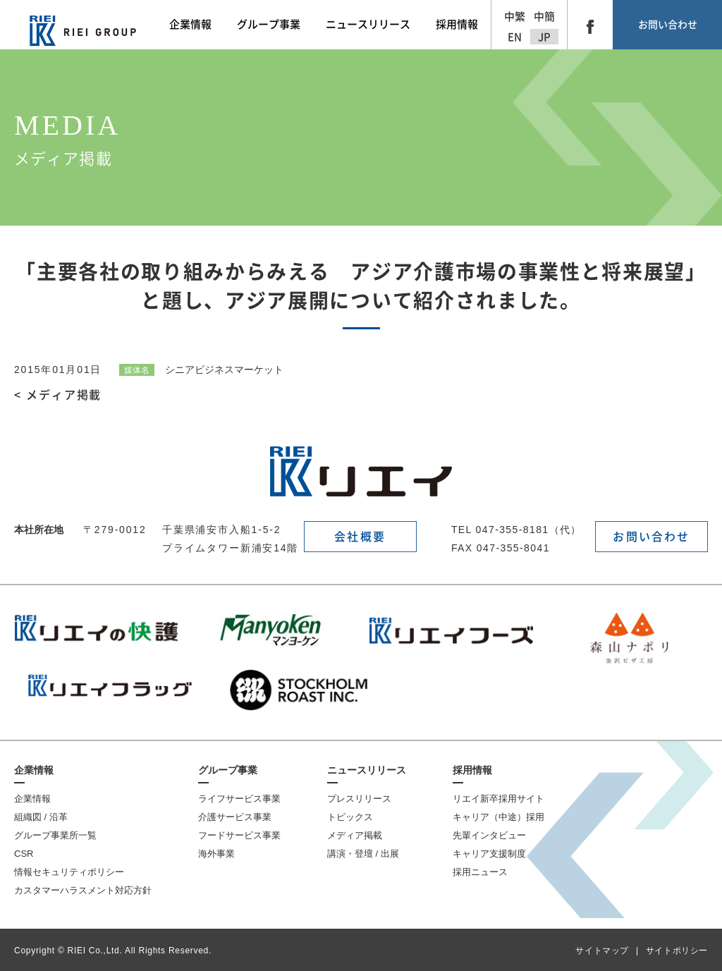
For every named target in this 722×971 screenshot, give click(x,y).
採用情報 (472, 770)
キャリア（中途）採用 (498, 817)
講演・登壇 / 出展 (363, 853)
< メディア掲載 (58, 395)
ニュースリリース (366, 770)
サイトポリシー (677, 950)
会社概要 (360, 536)
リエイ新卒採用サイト (498, 798)
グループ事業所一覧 (55, 835)
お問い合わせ (667, 25)
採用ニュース (480, 872)
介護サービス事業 (234, 817)
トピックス (350, 817)
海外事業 (216, 853)
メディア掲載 (354, 835)
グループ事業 (227, 770)
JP (544, 37)
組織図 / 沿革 (41, 817)
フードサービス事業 (239, 835)
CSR (23, 853)
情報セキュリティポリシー (69, 872)
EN (515, 37)
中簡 (544, 16)
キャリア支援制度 (489, 853)
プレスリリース (359, 798)
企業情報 (34, 770)
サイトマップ (602, 950)
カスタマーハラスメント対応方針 (83, 890)
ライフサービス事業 (239, 798)
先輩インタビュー (489, 835)
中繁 (514, 16)
